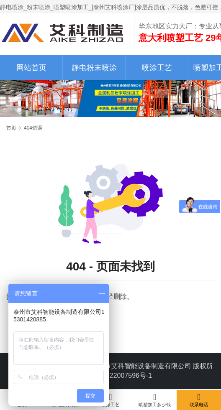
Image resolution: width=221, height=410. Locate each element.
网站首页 (31, 68)
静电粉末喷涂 (94, 68)
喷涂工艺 (157, 68)
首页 (11, 128)
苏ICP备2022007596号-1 (114, 375)
